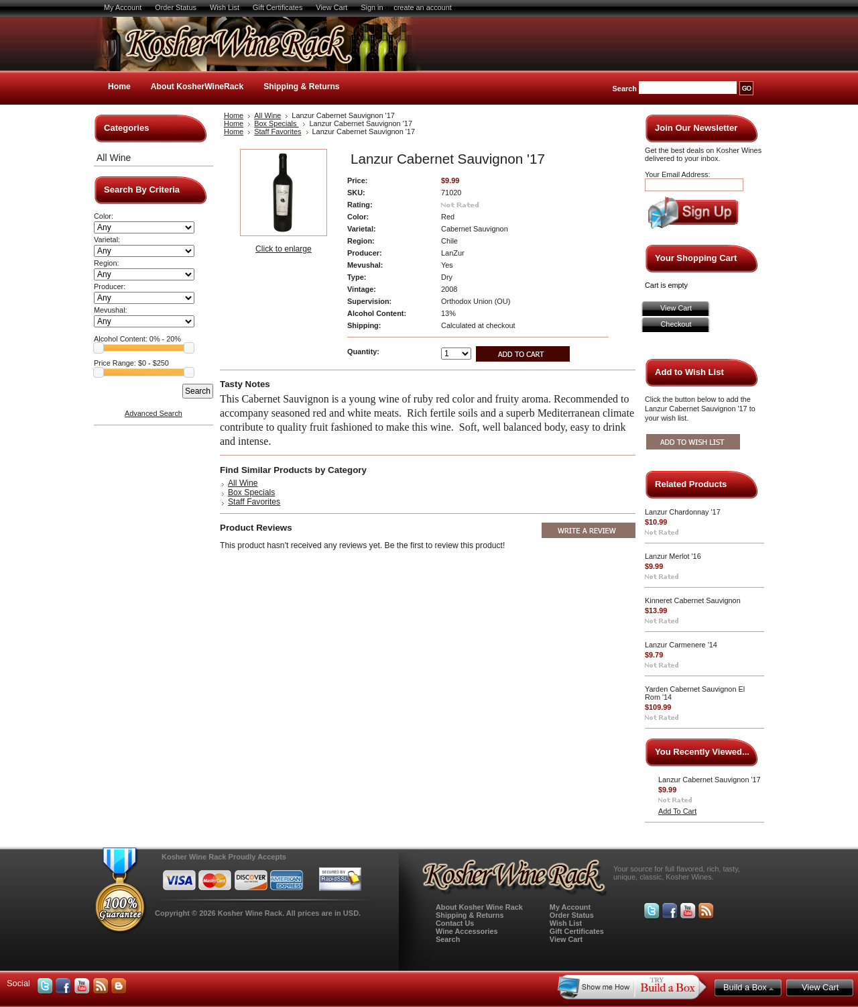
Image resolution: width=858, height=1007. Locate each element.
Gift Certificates (277, 7)
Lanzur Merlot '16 (673, 556)
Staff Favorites (277, 131)
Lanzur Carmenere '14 (681, 645)
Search (625, 89)
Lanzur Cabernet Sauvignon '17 (709, 780)
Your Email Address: (678, 174)
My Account (122, 7)
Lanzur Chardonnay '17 (683, 512)
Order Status (175, 7)
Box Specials (276, 123)
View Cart (331, 7)
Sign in (372, 7)
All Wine (114, 157)
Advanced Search (153, 413)
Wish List (224, 7)
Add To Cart (677, 811)
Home (119, 86)
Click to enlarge (283, 249)
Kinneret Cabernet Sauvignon (693, 600)
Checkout (676, 324)
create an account (422, 7)
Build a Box (748, 987)
